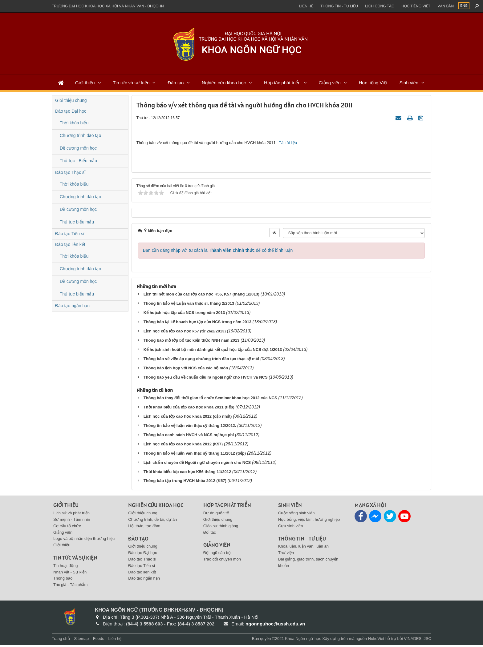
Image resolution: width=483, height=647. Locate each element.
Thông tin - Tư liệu (339, 6)
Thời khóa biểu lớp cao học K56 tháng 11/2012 (187, 474)
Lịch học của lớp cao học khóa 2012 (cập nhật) (188, 418)
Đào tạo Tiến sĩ (69, 233)
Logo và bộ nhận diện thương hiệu (84, 541)
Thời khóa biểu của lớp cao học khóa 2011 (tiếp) (189, 409)
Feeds (98, 640)
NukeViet (376, 640)
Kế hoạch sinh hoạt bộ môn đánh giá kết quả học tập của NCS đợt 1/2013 (213, 351)
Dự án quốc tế (216, 515)
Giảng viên (330, 82)
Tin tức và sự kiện (131, 82)
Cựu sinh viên (290, 528)
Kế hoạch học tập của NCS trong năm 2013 (184, 314)
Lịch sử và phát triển (71, 515)
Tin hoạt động (65, 567)
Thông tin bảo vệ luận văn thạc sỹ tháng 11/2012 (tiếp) (195, 455)
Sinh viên (408, 82)
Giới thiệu (85, 82)
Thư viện (286, 555)
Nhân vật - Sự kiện (70, 574)
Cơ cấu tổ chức (67, 528)
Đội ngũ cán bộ (217, 555)
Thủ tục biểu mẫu (77, 221)
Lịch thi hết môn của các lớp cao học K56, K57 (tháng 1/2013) (201, 296)
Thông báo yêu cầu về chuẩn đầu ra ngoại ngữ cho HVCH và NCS (206, 379)
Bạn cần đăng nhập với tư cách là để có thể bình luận (218, 252)
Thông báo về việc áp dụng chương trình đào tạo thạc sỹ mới (201, 361)
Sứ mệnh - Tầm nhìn (71, 521)
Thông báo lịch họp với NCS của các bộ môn (186, 370)
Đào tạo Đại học (70, 111)
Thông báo (62, 580)
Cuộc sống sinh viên (296, 515)
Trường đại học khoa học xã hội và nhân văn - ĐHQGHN (108, 6)
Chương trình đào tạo (80, 135)
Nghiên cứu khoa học (224, 82)
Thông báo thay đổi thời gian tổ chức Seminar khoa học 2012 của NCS (210, 400)
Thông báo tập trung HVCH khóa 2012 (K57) (185, 483)
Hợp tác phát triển (282, 82)
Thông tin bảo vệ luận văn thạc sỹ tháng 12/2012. (190, 427)
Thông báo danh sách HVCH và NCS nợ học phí (189, 437)
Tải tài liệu (288, 143)
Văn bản (445, 6)
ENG (464, 5)
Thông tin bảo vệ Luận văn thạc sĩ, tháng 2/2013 (189, 305)
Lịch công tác (379, 6)
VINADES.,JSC (417, 640)
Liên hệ (306, 6)
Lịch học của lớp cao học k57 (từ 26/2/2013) (185, 333)
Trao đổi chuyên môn (222, 561)
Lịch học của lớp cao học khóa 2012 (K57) (183, 446)
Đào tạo (176, 82)
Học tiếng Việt (373, 82)
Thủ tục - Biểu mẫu (78, 160)
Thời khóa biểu (74, 122)
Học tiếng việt (415, 6)
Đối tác (209, 534)
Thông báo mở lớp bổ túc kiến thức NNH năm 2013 (192, 342)
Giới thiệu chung (71, 100)
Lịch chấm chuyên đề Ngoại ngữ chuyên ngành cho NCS (197, 464)
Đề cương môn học (78, 148)
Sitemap (81, 640)
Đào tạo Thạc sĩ (70, 172)
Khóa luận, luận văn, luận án (303, 548)
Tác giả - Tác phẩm (70, 587)
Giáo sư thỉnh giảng (220, 528)
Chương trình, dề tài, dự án (152, 521)
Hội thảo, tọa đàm (144, 528)
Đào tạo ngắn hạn (72, 305)
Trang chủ (61, 640)
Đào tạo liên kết (70, 244)
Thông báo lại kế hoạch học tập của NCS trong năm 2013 (197, 324)
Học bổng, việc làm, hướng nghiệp (309, 521)
